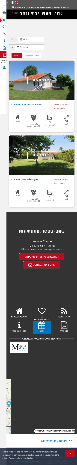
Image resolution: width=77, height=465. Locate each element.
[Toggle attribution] (73, 431)
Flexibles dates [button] (34, 55)
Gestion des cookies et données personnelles (21, 461)
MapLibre (67, 431)
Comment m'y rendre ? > (56, 441)
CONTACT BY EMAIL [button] (42, 265)
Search (18, 55)
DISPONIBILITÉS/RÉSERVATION (42, 256)
